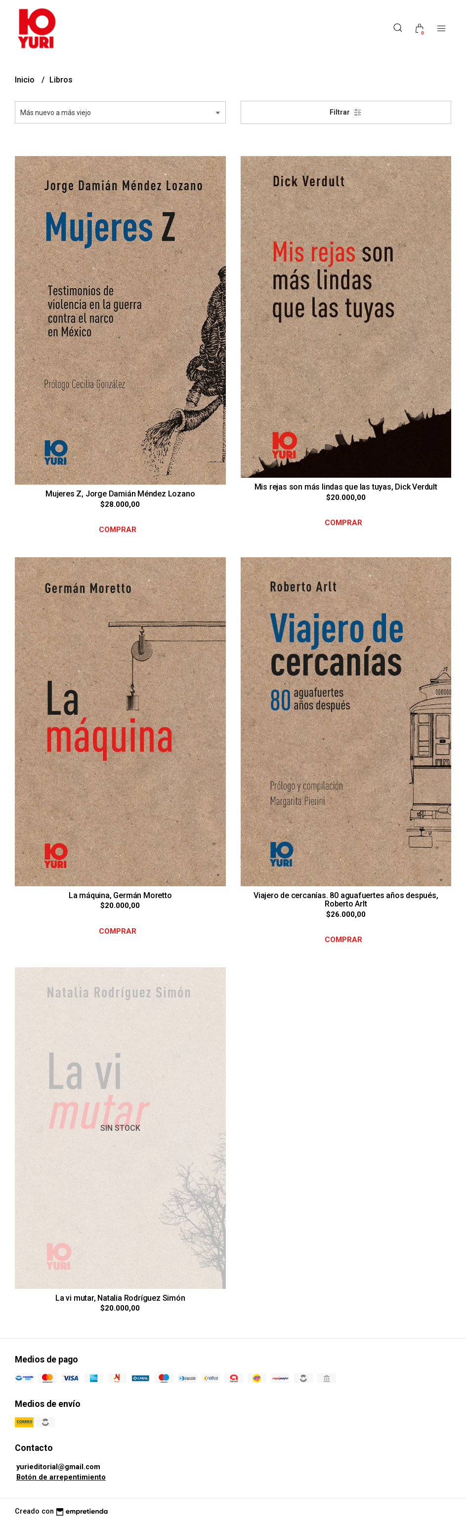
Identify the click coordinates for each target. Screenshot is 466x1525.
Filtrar (346, 112)
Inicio (26, 79)
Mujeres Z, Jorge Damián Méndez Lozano (120, 493)
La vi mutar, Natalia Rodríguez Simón (120, 1298)
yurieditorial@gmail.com (58, 1467)
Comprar (117, 529)
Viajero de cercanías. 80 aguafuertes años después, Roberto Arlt (346, 900)
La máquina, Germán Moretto (120, 895)
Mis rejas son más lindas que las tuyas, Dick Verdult (345, 487)
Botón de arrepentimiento (61, 1477)
